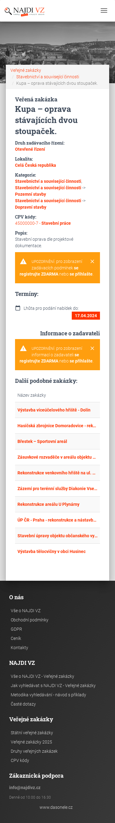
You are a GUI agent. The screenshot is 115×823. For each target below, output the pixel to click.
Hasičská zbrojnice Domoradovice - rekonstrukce (57, 425)
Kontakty (19, 647)
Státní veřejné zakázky (32, 732)
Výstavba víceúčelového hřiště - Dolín (53, 409)
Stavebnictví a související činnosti (47, 76)
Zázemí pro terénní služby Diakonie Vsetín (57, 488)
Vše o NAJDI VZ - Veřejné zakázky (42, 676)
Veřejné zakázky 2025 (31, 741)
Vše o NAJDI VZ (25, 610)
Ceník (16, 638)
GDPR (16, 629)
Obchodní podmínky (29, 619)
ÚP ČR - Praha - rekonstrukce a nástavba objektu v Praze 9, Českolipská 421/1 (57, 520)
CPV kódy (20, 760)
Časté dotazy (23, 704)
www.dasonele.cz (56, 807)
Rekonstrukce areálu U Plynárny (48, 504)
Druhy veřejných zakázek (34, 751)
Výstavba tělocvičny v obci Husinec (51, 551)
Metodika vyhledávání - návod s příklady (48, 694)
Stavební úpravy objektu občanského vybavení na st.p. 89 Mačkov (57, 535)
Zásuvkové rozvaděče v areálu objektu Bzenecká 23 (57, 457)
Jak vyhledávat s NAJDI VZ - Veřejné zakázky (53, 685)
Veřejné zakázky (25, 70)
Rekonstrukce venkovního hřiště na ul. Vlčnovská (57, 472)
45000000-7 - (43, 223)
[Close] (92, 261)
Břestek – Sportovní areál (42, 441)
